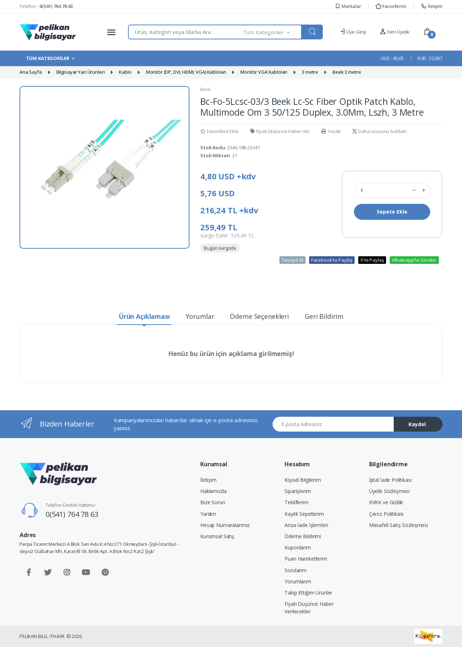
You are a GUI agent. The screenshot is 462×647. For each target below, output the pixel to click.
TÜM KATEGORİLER (47, 58)
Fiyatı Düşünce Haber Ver (280, 131)
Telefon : (46, 6)
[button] (272, 32)
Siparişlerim (298, 491)
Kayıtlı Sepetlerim (304, 513)
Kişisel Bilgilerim (303, 479)
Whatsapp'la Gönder (414, 260)
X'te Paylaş (372, 260)
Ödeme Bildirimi (303, 536)
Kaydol (417, 424)
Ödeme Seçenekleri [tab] (259, 316)
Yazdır (331, 131)
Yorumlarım (298, 581)
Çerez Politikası (386, 513)
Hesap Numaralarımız (225, 525)
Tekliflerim (296, 502)
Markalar (348, 6)
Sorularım (296, 570)
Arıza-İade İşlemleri (306, 525)
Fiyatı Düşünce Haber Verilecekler (309, 607)
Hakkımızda (213, 491)
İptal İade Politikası (390, 479)
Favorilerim (391, 6)
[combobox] (185, 32)
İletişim (431, 6)
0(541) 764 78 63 (72, 514)
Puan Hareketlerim (306, 558)
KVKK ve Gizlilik (386, 502)
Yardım (208, 513)
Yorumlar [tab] (200, 316)
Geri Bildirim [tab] (324, 316)
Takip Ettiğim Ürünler (308, 592)
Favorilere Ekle (219, 131)
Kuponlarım (298, 547)
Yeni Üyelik (395, 32)
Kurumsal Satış (217, 536)
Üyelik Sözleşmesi (389, 491)
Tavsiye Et (292, 260)
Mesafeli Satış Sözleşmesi (398, 525)
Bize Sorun (212, 502)
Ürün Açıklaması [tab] (144, 316)
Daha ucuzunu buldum (379, 131)
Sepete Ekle (392, 211)
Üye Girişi (352, 32)
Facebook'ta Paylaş (331, 260)
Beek (205, 89)
